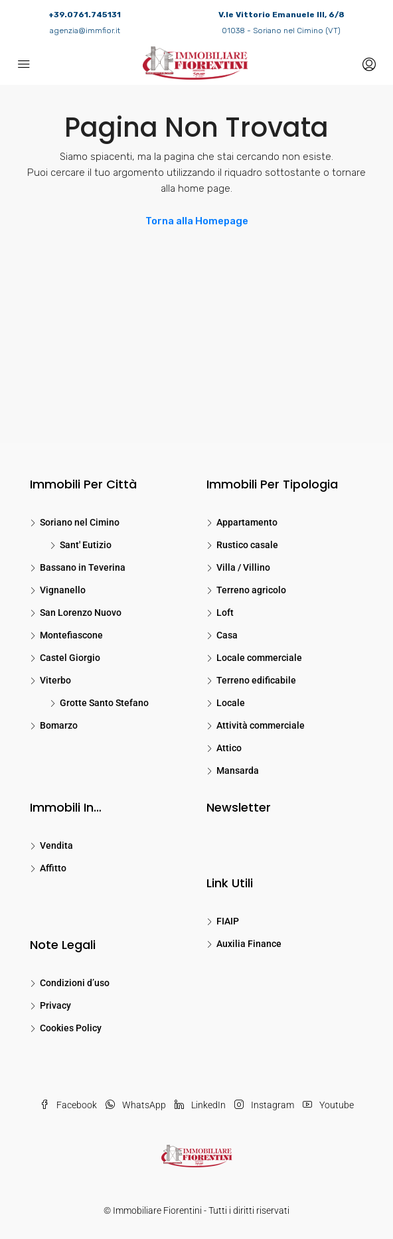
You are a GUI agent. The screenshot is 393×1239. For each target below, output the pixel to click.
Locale (230, 702)
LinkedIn (200, 1105)
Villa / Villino (243, 567)
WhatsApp (136, 1105)
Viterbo (55, 680)
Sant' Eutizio (86, 545)
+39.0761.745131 (84, 14)
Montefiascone (71, 635)
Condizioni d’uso (75, 983)
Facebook (68, 1105)
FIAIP (227, 921)
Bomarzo (59, 725)
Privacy (55, 1005)
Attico (229, 748)
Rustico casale (247, 545)
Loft (225, 612)
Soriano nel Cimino (79, 522)
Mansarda (237, 770)
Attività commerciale (260, 725)
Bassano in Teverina (82, 567)
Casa (227, 635)
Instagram (264, 1105)
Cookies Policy (71, 1028)
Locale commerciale (259, 657)
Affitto (53, 868)
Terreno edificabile (256, 680)
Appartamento (246, 522)
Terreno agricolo (251, 590)
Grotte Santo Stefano (104, 702)
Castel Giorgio (70, 657)
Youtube (328, 1105)
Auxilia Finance (248, 943)
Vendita (56, 845)
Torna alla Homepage (196, 221)
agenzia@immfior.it (85, 30)
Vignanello (63, 590)
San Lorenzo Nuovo (80, 612)
